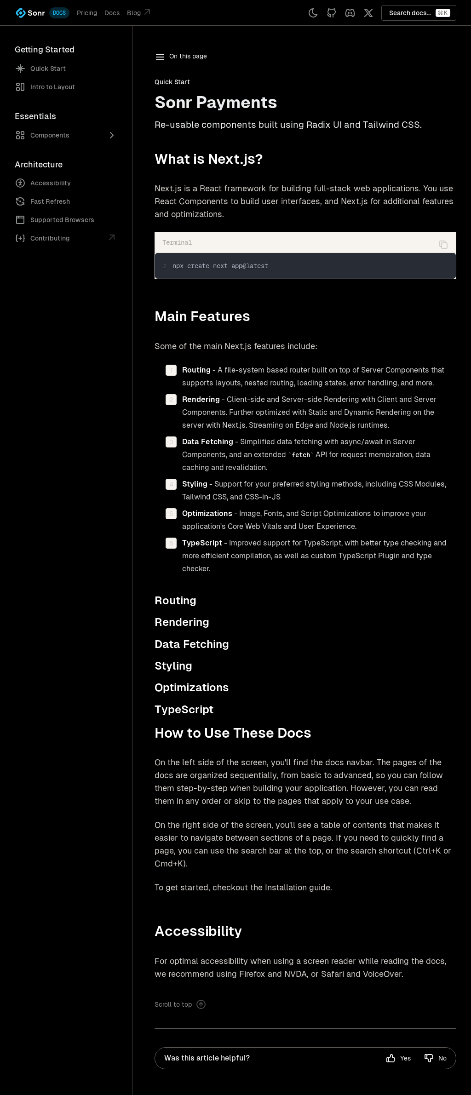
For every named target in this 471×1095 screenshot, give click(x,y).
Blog (140, 11)
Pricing (87, 13)
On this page (181, 57)
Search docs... (419, 13)
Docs (112, 13)
